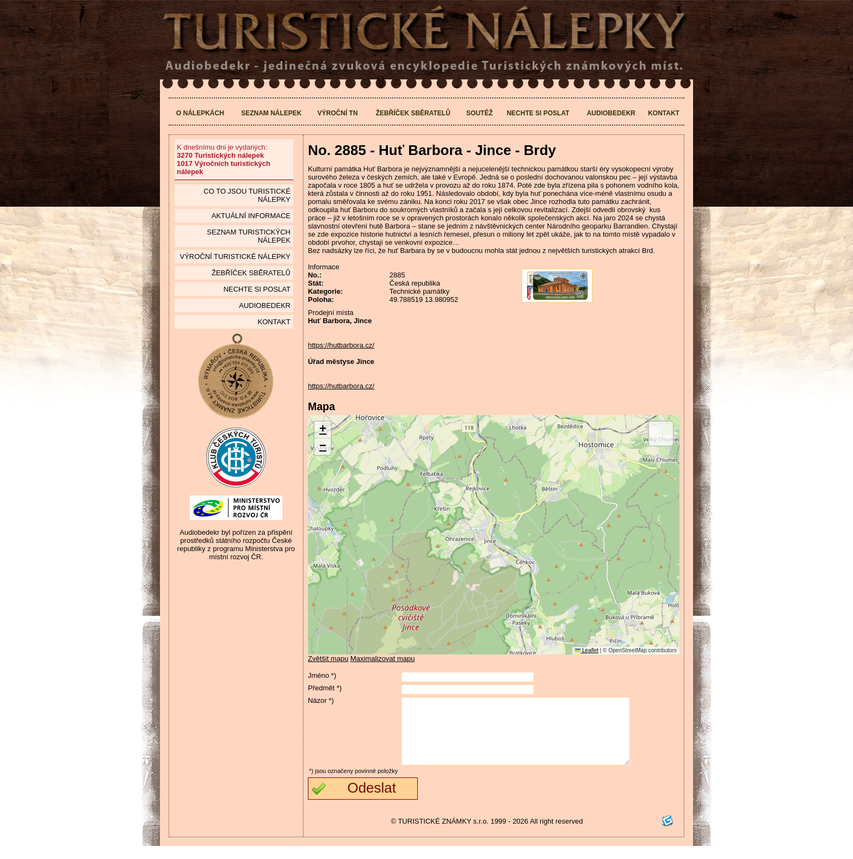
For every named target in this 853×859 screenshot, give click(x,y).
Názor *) (321, 700)
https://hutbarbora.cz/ (341, 345)
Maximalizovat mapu (382, 658)
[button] (322, 430)
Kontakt (663, 113)
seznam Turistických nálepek (248, 236)
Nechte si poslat (537, 113)
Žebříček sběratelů (413, 113)
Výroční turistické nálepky (235, 256)
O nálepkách (200, 113)
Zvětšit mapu (328, 658)
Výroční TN (338, 113)
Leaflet (586, 650)
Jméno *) (322, 675)
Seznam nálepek (271, 113)
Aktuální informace (251, 216)
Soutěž (479, 113)
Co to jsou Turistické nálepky (246, 195)
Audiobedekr (611, 113)
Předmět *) (325, 688)
